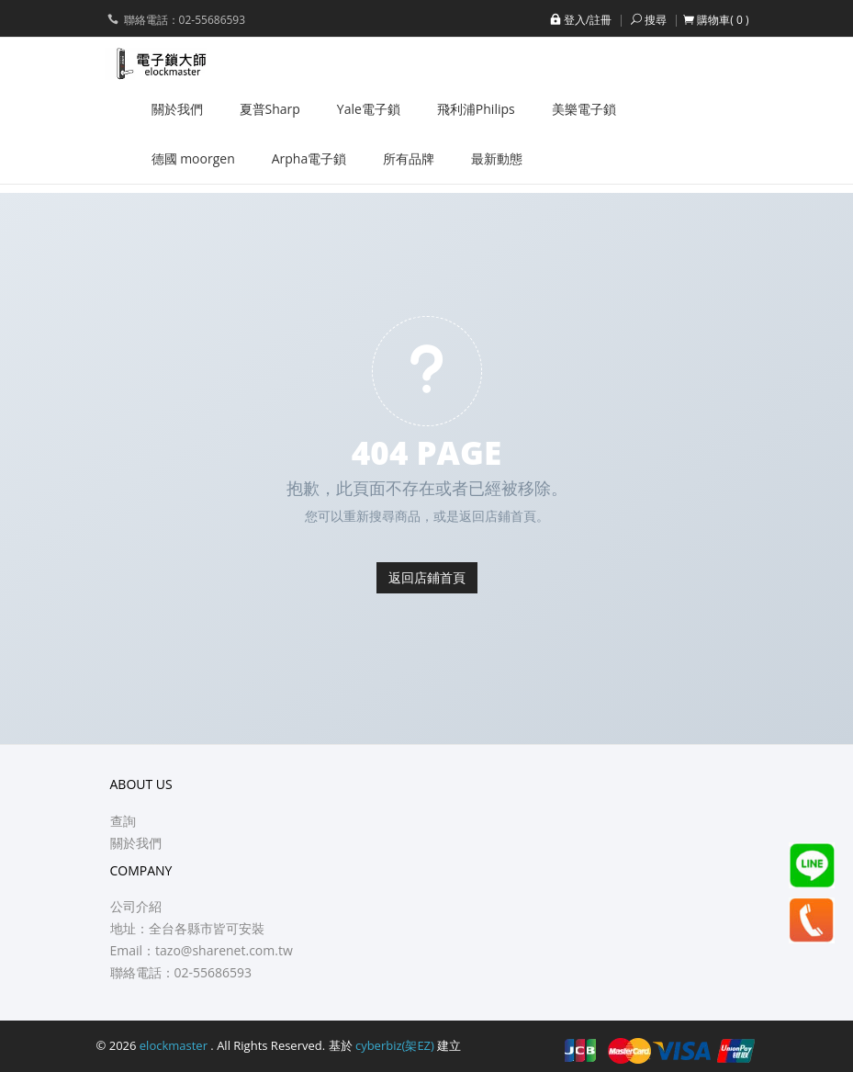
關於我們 (136, 843)
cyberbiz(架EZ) (394, 1045)
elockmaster (175, 1045)
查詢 (123, 820)
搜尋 (647, 20)
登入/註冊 (579, 20)
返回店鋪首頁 (427, 577)
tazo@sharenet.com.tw (224, 950)
